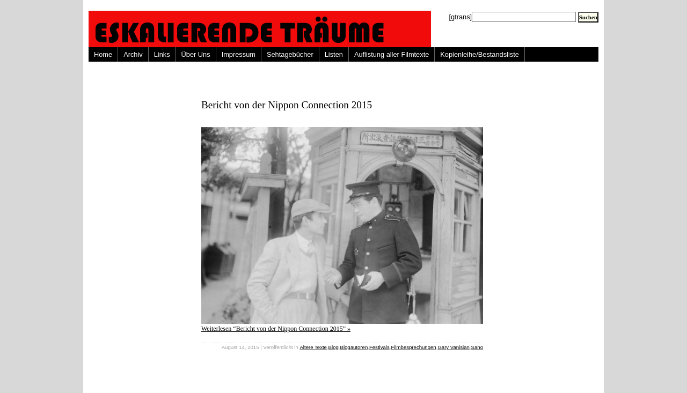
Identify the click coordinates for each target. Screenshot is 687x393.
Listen (334, 54)
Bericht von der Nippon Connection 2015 (286, 104)
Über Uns (195, 54)
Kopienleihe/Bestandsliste (479, 54)
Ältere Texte (312, 347)
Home (103, 54)
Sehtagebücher (290, 54)
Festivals (379, 347)
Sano (477, 347)
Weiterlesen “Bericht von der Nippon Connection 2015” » (275, 328)
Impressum (238, 54)
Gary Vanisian (453, 347)
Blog (333, 347)
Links (162, 54)
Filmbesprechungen (413, 347)
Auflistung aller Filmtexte (391, 54)
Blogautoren (354, 347)
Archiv (133, 54)
